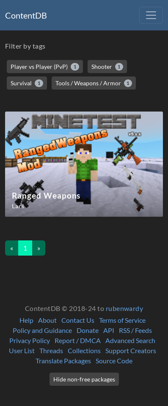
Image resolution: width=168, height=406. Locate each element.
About (47, 320)
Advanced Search (130, 340)
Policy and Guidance (42, 330)
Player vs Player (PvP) (45, 67)
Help (26, 320)
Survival (27, 83)
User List (22, 350)
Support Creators (130, 350)
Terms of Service (122, 320)
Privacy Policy (29, 340)
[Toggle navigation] (151, 15)
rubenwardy (124, 308)
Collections (84, 350)
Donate (88, 330)
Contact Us (77, 320)
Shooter (107, 67)
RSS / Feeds (135, 330)
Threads (51, 350)
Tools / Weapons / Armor (93, 83)
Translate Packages (63, 361)
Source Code (114, 361)
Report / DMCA (78, 340)
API (108, 330)
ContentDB (26, 15)
